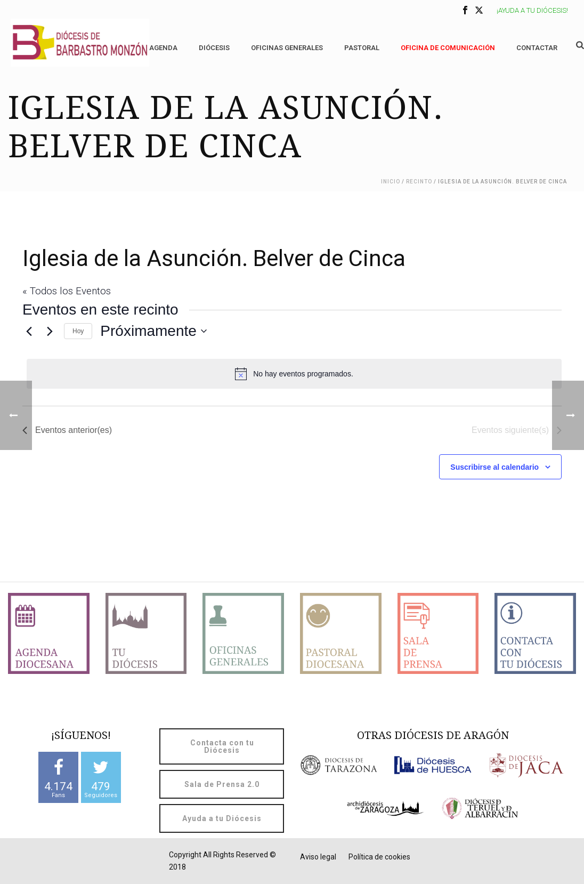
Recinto (419, 181)
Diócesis (214, 48)
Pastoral (361, 48)
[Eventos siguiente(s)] (49, 331)
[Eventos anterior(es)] (28, 331)
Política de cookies (379, 856)
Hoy (78, 331)
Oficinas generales (287, 48)
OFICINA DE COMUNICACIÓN (448, 48)
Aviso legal (318, 856)
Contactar (536, 48)
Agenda (163, 48)
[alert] (294, 374)
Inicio (390, 181)
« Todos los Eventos (66, 291)
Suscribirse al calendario (494, 467)
